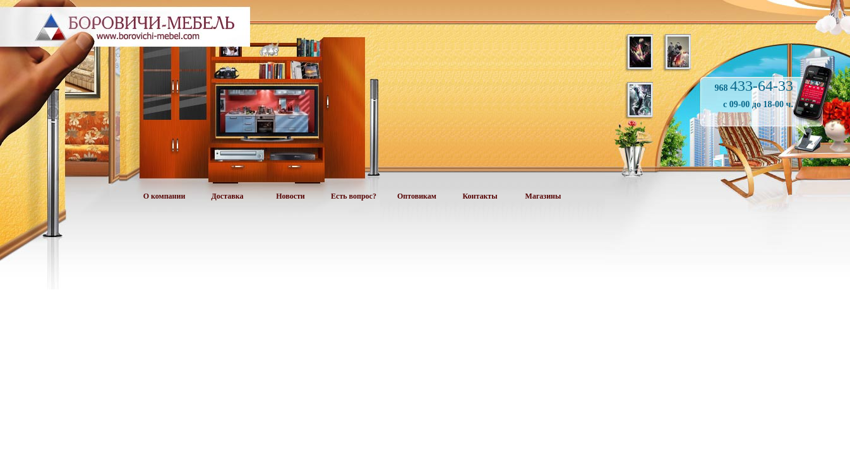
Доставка (228, 196)
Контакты (479, 196)
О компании (164, 196)
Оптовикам (416, 196)
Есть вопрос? (353, 196)
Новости (290, 196)
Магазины (543, 196)
